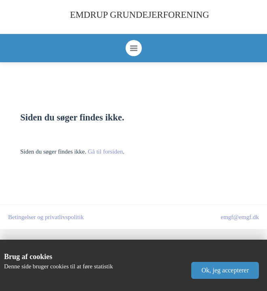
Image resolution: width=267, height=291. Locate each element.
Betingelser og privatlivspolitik (46, 217)
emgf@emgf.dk (240, 217)
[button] (225, 270)
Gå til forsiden (105, 151)
